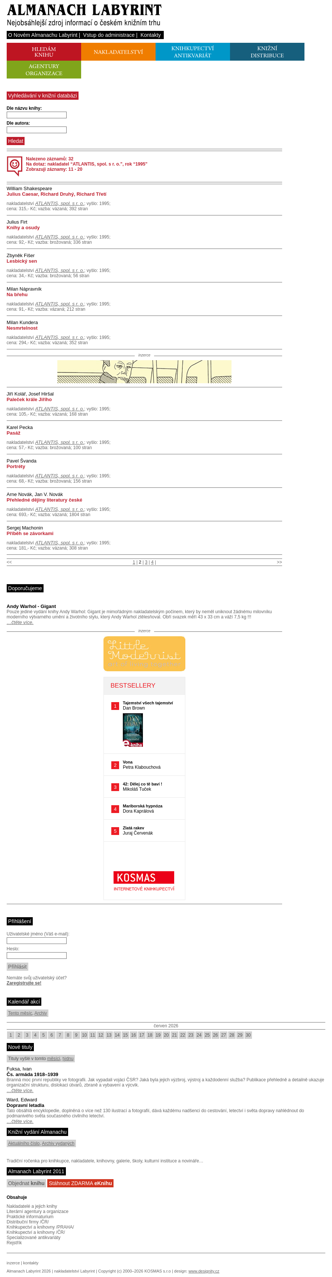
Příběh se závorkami (30, 533)
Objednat (26, 1183)
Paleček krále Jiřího (29, 399)
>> (279, 562)
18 (149, 1035)
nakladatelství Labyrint (74, 1271)
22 (182, 1035)
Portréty (16, 466)
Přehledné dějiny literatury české (44, 500)
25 (207, 1035)
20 (166, 1035)
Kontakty (150, 35)
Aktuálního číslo (24, 1143)
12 (100, 1035)
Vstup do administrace (109, 35)
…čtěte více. (20, 622)
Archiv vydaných (58, 1143)
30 (248, 1035)
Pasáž (13, 433)
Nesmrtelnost (22, 328)
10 (84, 1035)
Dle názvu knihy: (24, 108)
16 (133, 1035)
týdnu (68, 1058)
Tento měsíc (20, 1013)
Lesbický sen (22, 261)
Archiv (41, 1013)
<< (9, 562)
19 (158, 1035)
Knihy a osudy (23, 227)
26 (215, 1035)
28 (231, 1035)
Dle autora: (18, 123)
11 (92, 1035)
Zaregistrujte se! (24, 983)
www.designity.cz (203, 1271)
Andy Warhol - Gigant (31, 606)
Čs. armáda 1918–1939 (32, 1074)
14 (117, 1035)
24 (199, 1035)
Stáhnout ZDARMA (80, 1183)
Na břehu (17, 294)
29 (239, 1035)
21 (174, 1035)
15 (125, 1035)
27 (223, 1035)
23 (190, 1035)
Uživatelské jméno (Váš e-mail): (38, 934)
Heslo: (13, 948)
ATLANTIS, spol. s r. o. (59, 203)
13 (108, 1035)
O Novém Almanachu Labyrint (42, 35)
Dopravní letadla (25, 1105)
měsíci (53, 1058)
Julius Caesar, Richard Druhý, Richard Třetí (56, 194)
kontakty (30, 1263)
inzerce (13, 1263)
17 (141, 1035)
